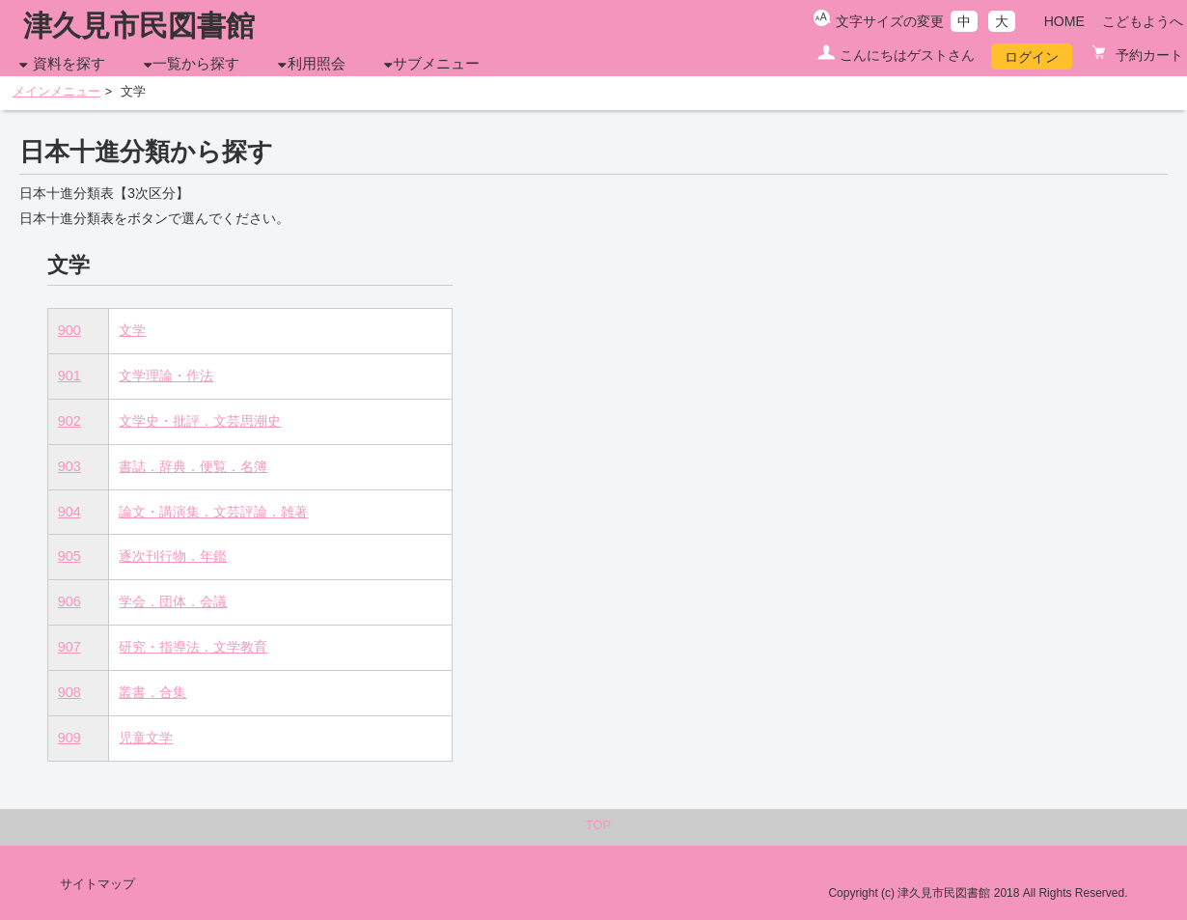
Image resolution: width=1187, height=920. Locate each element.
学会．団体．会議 (173, 601)
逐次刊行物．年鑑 (173, 556)
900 (69, 330)
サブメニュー (436, 63)
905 (69, 556)
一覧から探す (195, 63)
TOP (598, 825)
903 (69, 466)
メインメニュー (56, 91)
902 (69, 421)
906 (69, 601)
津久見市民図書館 (139, 26)
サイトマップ (97, 884)
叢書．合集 (152, 692)
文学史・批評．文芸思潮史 (200, 421)
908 (69, 692)
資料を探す (69, 63)
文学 (132, 330)
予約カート (1147, 55)
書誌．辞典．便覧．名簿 (193, 466)
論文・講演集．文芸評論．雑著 (213, 511)
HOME (1064, 21)
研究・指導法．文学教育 (193, 647)
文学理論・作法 (166, 375)
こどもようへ (1142, 21)
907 (69, 647)
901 (69, 375)
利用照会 (316, 63)
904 (69, 511)
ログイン (1032, 57)
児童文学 (146, 737)
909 (69, 737)
